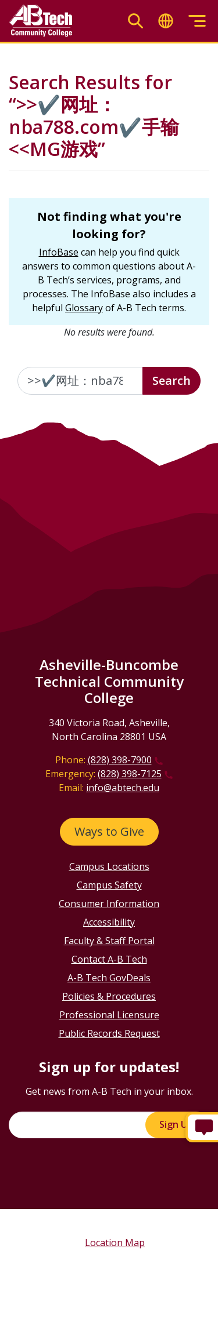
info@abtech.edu (122, 787)
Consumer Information (109, 903)
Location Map (115, 1242)
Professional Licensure (109, 1014)
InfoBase (58, 252)
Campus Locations (109, 866)
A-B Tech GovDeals (109, 977)
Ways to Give (109, 831)
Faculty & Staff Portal (109, 940)
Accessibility (109, 922)
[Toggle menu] (197, 21)
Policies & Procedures (109, 996)
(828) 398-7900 (120, 759)
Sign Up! (177, 1124)
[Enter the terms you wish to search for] (80, 381)
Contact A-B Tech (109, 959)
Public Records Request (109, 1033)
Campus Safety (109, 885)
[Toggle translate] (166, 21)
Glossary (84, 307)
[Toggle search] (135, 21)
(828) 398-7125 (130, 773)
